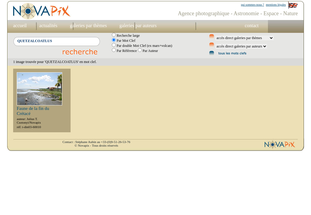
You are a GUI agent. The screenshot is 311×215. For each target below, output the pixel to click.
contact (252, 25)
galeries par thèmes (88, 25)
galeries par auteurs (137, 25)
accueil (20, 25)
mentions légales (276, 4)
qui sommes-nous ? (252, 4)
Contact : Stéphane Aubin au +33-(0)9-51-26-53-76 (96, 142)
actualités (48, 25)
